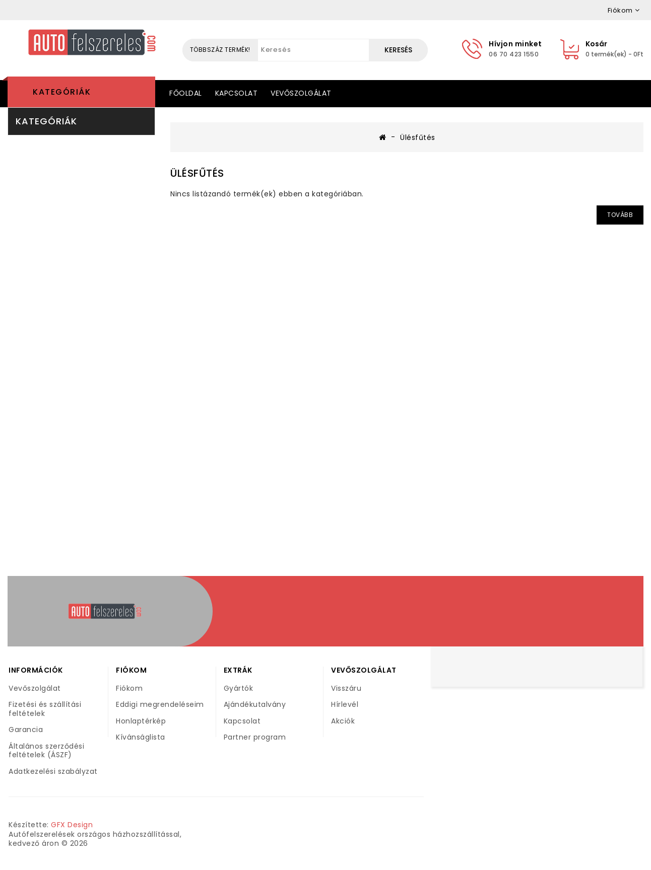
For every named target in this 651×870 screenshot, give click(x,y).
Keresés (398, 50)
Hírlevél (344, 704)
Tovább (620, 214)
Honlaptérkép (141, 721)
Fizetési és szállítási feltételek (45, 708)
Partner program (255, 737)
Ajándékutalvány (255, 704)
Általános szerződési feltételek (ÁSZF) (46, 750)
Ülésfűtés (417, 137)
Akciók (343, 721)
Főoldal (185, 93)
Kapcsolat (236, 93)
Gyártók (238, 688)
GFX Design (72, 825)
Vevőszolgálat (301, 93)
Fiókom (129, 688)
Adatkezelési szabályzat (53, 771)
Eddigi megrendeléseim (160, 704)
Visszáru (346, 688)
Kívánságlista (140, 737)
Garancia (26, 729)
